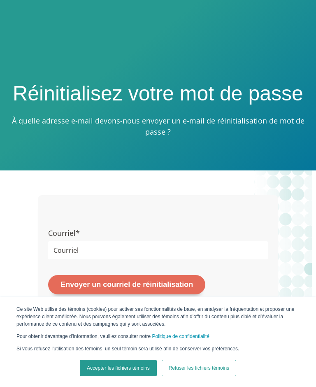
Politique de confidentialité (180, 336)
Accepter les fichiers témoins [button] (118, 368)
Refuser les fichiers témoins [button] (199, 368)
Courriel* (64, 233)
